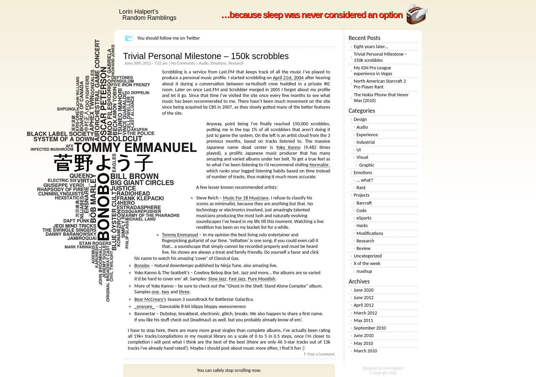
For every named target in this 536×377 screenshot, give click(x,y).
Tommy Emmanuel (180, 235)
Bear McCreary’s (150, 299)
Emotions (218, 63)
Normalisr (319, 165)
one (155, 292)
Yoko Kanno (288, 147)
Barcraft (364, 203)
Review (364, 248)
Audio (204, 63)
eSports (364, 218)
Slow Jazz (217, 279)
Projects (362, 195)
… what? (365, 180)
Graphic (366, 165)
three (184, 292)
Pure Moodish (261, 279)
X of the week (367, 263)
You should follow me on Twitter (168, 38)
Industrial (366, 142)
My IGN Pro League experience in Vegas (373, 70)
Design (360, 119)
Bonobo (141, 265)
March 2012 (365, 313)
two (165, 292)
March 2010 (365, 351)
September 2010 (370, 328)
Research (236, 63)
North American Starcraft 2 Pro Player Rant (380, 84)
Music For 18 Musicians (245, 198)
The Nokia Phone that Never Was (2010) (381, 97)
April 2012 (364, 305)
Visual (362, 157)
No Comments (183, 63)
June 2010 (364, 335)
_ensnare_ (144, 306)
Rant (361, 188)
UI (359, 150)
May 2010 (363, 343)
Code (361, 210)
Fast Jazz (237, 279)
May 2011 (363, 320)
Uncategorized (368, 256)
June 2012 (364, 298)
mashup (364, 271)
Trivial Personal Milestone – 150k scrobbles (206, 56)
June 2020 (364, 290)
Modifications (370, 233)
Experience (367, 135)
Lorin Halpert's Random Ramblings (147, 14)
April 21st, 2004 (288, 78)
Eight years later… (371, 47)
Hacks (362, 225)
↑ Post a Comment (319, 354)
